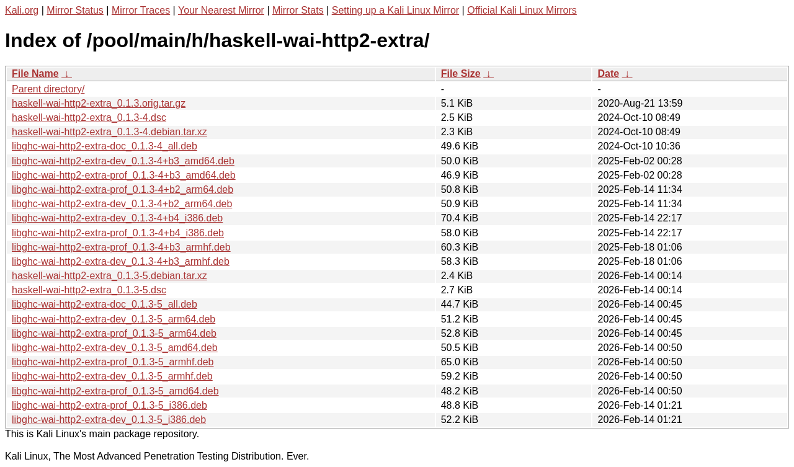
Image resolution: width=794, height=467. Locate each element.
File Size (461, 73)
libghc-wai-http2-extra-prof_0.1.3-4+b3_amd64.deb (124, 175)
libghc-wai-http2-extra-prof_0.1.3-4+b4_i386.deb (118, 233)
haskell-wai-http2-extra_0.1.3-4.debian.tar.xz (109, 132)
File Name (35, 73)
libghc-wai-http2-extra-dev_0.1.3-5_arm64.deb (113, 319)
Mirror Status (75, 10)
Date (608, 73)
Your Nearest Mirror (221, 10)
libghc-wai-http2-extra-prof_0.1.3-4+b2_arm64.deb (122, 189)
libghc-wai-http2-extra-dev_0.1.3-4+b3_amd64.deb (123, 161)
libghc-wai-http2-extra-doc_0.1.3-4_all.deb (104, 146)
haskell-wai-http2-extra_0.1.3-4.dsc (89, 117)
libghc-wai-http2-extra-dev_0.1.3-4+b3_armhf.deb (121, 261)
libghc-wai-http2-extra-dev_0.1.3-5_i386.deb (109, 419)
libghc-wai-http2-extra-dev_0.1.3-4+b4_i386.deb (117, 218)
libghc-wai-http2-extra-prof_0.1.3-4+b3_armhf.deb (121, 247)
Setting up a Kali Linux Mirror (395, 10)
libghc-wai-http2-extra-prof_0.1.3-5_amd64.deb (115, 391)
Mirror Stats (298, 10)
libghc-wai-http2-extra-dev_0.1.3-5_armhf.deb (112, 376)
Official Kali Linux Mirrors (522, 10)
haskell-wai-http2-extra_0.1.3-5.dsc (89, 290)
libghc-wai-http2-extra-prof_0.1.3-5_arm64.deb (114, 333)
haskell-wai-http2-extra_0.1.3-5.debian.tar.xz (109, 275)
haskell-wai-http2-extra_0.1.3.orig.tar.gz (98, 103)
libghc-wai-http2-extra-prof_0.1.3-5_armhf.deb (113, 362)
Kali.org (21, 10)
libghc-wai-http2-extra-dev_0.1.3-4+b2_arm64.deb (122, 203)
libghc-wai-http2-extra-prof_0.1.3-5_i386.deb (109, 405)
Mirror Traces (141, 10)
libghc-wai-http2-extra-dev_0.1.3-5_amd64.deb (115, 347)
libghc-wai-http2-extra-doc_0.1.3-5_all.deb (104, 304)
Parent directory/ (48, 89)
